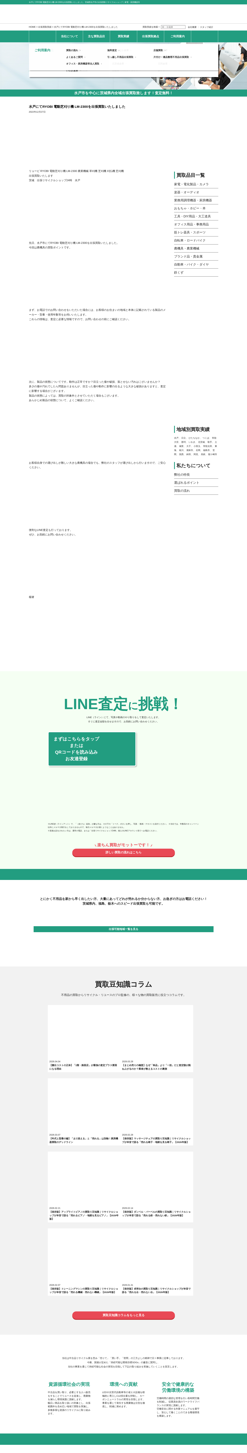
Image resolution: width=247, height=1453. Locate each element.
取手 (210, 442)
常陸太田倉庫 (165, 1343)
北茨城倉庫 (119, 1350)
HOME (32, 27)
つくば (205, 438)
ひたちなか (194, 438)
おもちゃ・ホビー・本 (190, 208)
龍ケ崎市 (212, 454)
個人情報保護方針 (68, 1391)
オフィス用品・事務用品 (191, 224)
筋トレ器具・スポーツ (190, 232)
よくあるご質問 (76, 1374)
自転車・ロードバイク (190, 240)
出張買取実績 (44, 27)
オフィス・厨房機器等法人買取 (84, 1381)
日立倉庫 (72, 1350)
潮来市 (189, 450)
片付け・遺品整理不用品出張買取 (171, 1374)
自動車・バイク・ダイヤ (191, 264)
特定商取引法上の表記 (97, 1391)
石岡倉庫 (163, 1350)
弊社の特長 (182, 474)
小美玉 (197, 446)
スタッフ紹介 (206, 27)
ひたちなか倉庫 (121, 1336)
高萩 (203, 454)
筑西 (181, 454)
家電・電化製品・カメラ (191, 184)
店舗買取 (158, 1368)
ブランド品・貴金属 (188, 256)
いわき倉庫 (74, 1356)
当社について (69, 36)
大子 (188, 446)
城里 (181, 446)
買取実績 (123, 36)
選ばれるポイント (186, 482)
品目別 (105, 1325)
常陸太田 (207, 446)
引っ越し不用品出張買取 (121, 1374)
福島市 (206, 450)
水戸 (176, 438)
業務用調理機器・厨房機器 (193, 200)
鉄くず (179, 272)
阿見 (196, 454)
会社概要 (192, 27)
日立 (183, 438)
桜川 (181, 450)
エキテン (127, 1282)
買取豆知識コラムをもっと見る (123, 1132)
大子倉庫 (163, 1336)
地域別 (132, 1325)
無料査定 (113, 1368)
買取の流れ (182, 490)
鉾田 (188, 454)
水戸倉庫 (72, 1343)
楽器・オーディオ (186, 192)
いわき (192, 442)
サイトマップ (124, 1391)
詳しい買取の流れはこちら (123, 853)
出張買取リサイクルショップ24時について (90, 1275)
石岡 (198, 450)
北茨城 (201, 442)
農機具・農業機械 (186, 248)
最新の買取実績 (76, 1325)
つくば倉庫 (119, 1343)
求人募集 (72, 1282)
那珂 (183, 442)
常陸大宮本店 (75, 1336)
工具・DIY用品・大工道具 (192, 216)
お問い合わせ (204, 36)
